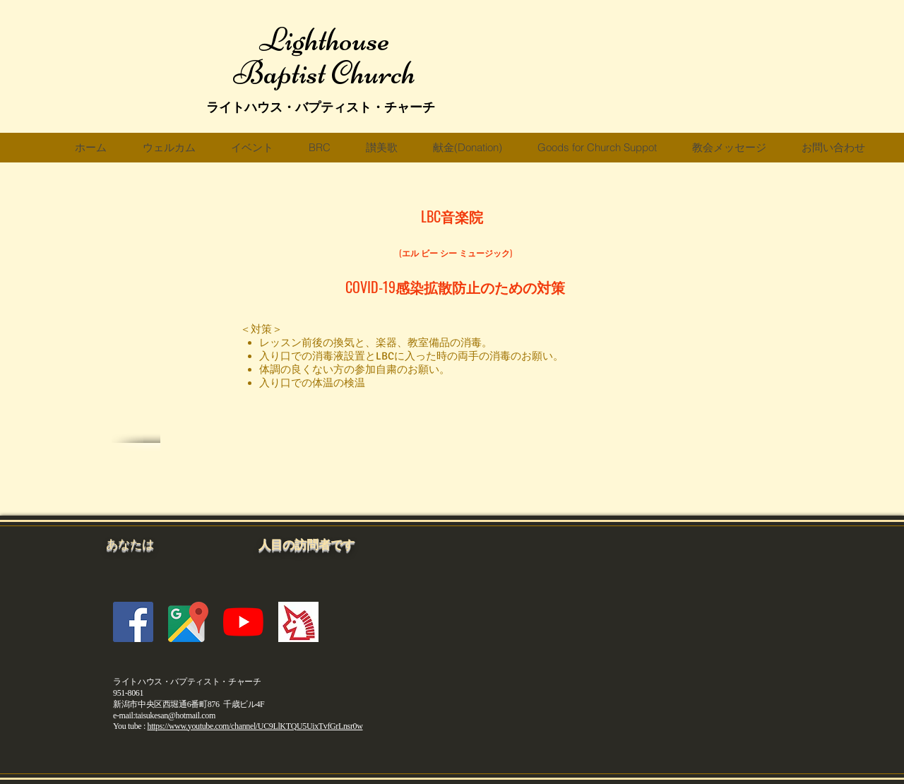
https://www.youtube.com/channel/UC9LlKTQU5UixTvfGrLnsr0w (255, 726)
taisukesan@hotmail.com (175, 715)
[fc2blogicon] (298, 622)
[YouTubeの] (243, 622)
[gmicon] (188, 622)
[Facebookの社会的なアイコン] (133, 622)
